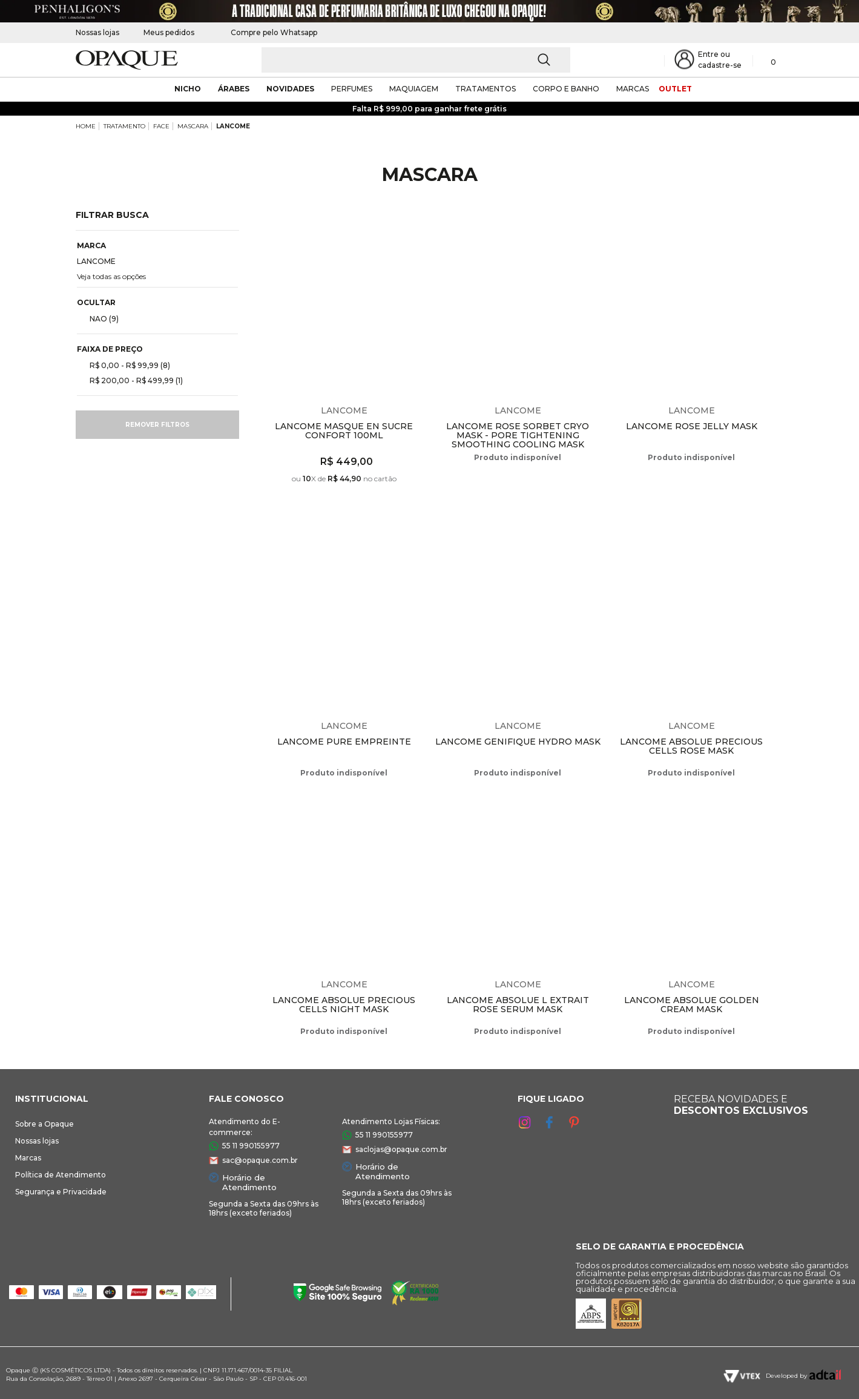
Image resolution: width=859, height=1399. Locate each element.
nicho (187, 88)
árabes (233, 88)
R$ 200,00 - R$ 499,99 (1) (131, 380)
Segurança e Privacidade (61, 1191)
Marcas (28, 1157)
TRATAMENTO (124, 126)
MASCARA (192, 126)
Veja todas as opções (111, 276)
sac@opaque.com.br (260, 1160)
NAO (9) (99, 318)
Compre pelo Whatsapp (268, 32)
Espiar (420, 227)
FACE (161, 126)
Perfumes (351, 88)
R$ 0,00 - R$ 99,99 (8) (125, 365)
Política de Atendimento (60, 1174)
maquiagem (413, 88)
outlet (675, 88)
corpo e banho (566, 88)
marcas (632, 88)
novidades (290, 88)
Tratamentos (485, 88)
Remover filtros (157, 425)
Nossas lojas (97, 32)
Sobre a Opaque (44, 1123)
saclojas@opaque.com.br (401, 1149)
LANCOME (233, 126)
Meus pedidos (168, 32)
